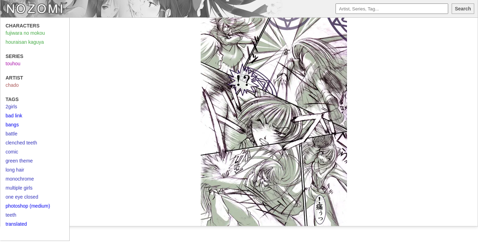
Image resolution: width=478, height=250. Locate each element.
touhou (13, 63)
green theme (19, 161)
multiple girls (19, 188)
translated (16, 224)
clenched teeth (21, 142)
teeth (11, 215)
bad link (14, 115)
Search (463, 8)
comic (12, 152)
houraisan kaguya (25, 42)
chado (12, 85)
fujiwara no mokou (25, 33)
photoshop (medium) (28, 206)
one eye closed (22, 197)
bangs (12, 124)
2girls (11, 106)
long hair (15, 170)
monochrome (20, 179)
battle (11, 133)
